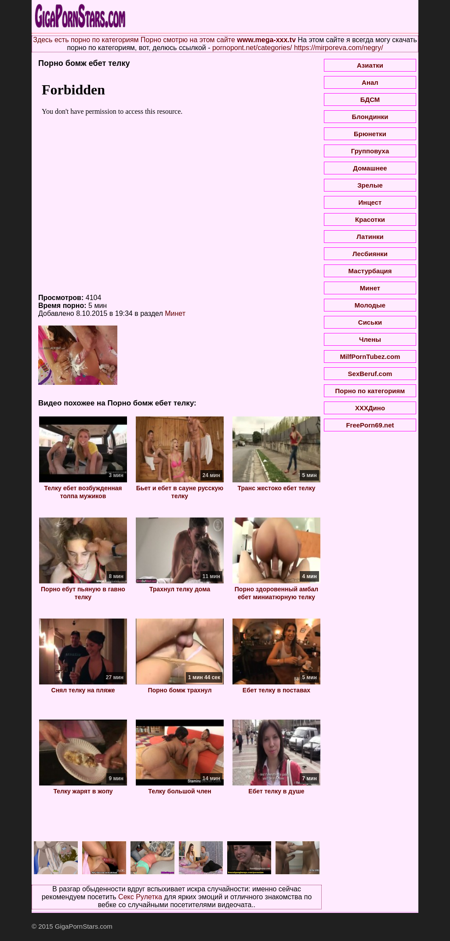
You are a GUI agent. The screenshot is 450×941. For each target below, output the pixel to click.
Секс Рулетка (140, 897)
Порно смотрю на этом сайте (188, 39)
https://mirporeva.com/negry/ (338, 47)
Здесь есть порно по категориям (85, 39)
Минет (175, 313)
